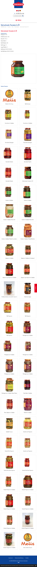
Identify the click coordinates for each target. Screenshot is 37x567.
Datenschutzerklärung (19, 558)
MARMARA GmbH (3, 26)
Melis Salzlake (17, 26)
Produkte (9, 26)
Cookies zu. (32, 565)
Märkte (35, 288)
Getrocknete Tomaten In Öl (24, 26)
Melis (12, 26)
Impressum (11, 558)
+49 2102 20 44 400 (19, 13)
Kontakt (27, 558)
